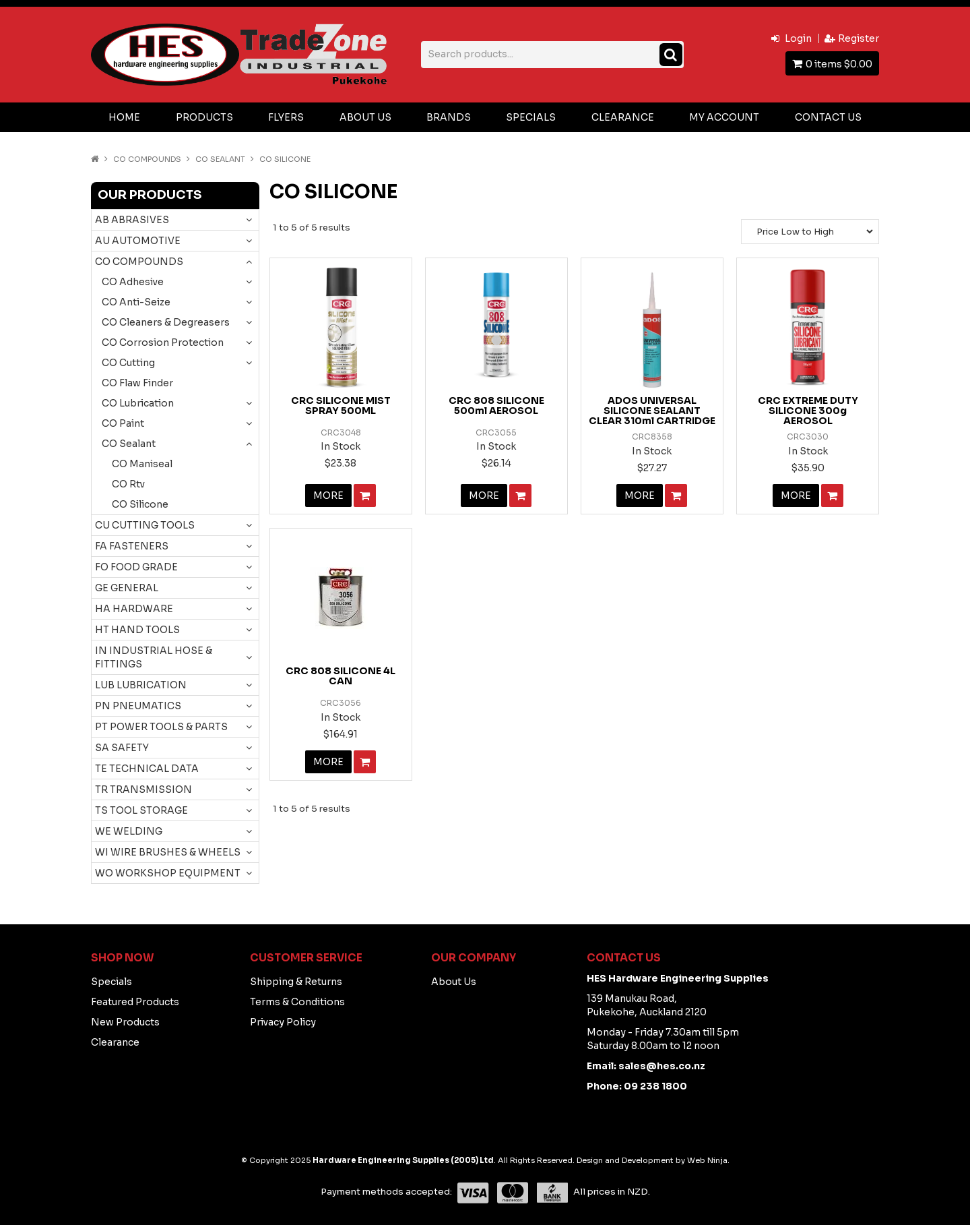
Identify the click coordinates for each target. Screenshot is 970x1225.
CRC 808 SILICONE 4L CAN (340, 676)
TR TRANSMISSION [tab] (143, 789)
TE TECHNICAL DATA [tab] (147, 769)
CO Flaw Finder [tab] (137, 383)
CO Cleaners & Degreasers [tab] (166, 322)
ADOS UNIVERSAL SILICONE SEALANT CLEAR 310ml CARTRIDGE (652, 410)
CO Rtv (128, 484)
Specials (531, 117)
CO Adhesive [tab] (133, 282)
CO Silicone (140, 504)
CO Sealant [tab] (129, 444)
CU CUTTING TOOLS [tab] (145, 525)
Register (858, 38)
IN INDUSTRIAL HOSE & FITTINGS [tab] (153, 657)
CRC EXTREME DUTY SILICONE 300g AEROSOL (808, 410)
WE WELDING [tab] (128, 831)
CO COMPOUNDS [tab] (139, 262)
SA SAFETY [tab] (122, 748)
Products (204, 117)
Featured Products (135, 1002)
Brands (448, 117)
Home (124, 117)
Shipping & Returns (296, 982)
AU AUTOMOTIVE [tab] (138, 241)
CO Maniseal (142, 464)
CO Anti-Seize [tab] (136, 302)
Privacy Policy (283, 1022)
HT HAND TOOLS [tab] (137, 630)
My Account (724, 117)
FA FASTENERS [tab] (131, 546)
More (328, 495)
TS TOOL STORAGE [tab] (141, 810)
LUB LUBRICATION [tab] (141, 685)
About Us (365, 117)
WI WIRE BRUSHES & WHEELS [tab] (167, 852)
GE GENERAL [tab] (126, 588)
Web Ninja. (708, 1160)
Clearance (622, 117)
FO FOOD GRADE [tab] (136, 567)
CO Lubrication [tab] (138, 403)
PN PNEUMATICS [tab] (138, 706)
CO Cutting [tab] (128, 363)
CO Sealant (220, 159)
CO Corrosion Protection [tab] (163, 342)
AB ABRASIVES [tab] (132, 220)
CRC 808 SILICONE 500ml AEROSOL (496, 405)
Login (798, 38)
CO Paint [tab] (123, 423)
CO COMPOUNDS (147, 159)
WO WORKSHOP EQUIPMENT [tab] (167, 873)
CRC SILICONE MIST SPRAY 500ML (341, 405)
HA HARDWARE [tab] (134, 609)
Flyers (286, 117)
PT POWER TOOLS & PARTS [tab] (161, 727)
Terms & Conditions (297, 1002)
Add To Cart (365, 495)
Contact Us (828, 117)
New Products (125, 1022)
